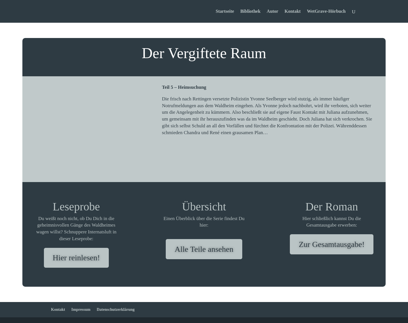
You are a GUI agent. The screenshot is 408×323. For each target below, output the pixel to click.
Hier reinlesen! (76, 257)
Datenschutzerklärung (116, 309)
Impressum (80, 309)
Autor (272, 11)
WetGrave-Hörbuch (326, 11)
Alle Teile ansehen (204, 249)
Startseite (225, 11)
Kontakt (292, 11)
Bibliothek (250, 11)
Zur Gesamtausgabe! (331, 244)
